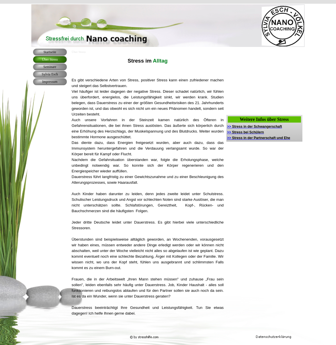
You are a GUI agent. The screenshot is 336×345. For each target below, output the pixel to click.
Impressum (49, 82)
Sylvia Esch (50, 74)
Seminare (49, 67)
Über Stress (50, 59)
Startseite (50, 52)
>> (254, 127)
